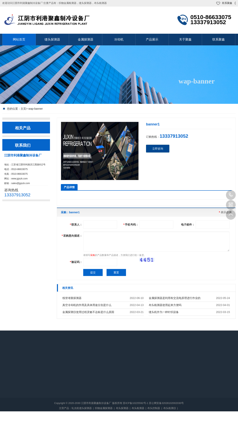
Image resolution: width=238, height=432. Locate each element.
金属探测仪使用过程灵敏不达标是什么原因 (88, 312)
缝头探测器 (52, 39)
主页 (23, 108)
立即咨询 (157, 148)
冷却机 (118, 39)
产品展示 (152, 39)
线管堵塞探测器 (71, 298)
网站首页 (19, 39)
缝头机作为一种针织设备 (164, 312)
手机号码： (130, 224)
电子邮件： (188, 224)
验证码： (76, 262)
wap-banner (35, 108)
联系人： (76, 224)
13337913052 (231, 195)
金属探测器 (85, 39)
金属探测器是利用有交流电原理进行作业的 (174, 298)
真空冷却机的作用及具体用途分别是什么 (86, 305)
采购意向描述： (72, 235)
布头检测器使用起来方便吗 (165, 305)
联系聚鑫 (227, 3)
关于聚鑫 (185, 39)
